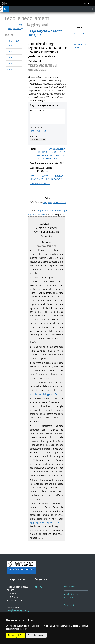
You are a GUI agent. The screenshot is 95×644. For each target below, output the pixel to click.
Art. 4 (9, 63)
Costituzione (78, 39)
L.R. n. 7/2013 (13, 41)
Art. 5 (9, 69)
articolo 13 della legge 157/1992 (45, 394)
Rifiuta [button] (21, 635)
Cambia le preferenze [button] (36, 635)
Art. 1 (9, 45)
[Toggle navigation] (93, 9)
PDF (38, 131)
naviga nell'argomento (15, 26)
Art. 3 (9, 57)
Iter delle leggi (79, 33)
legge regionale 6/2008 (54, 202)
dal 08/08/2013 (37, 110)
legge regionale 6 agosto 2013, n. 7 (46, 522)
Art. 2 (9, 51)
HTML (32, 131)
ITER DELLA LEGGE (40, 183)
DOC (44, 131)
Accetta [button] (11, 635)
